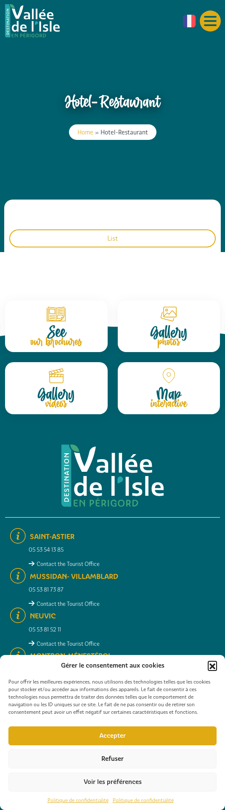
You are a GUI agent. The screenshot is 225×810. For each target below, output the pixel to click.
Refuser (112, 759)
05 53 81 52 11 (45, 629)
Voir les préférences (113, 782)
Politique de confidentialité (78, 800)
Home (85, 132)
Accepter (112, 735)
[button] (212, 665)
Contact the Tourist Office (68, 564)
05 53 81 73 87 (46, 589)
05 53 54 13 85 (46, 550)
